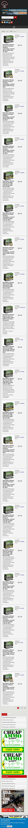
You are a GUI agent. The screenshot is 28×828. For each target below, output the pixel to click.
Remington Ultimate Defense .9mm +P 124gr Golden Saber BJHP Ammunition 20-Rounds (8, 317)
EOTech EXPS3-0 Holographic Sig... (9, 717)
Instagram (9, 22)
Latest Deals (4, 714)
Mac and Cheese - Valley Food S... (9, 727)
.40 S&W (22, 371)
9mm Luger (23, 307)
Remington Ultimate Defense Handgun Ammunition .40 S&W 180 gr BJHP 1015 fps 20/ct (8, 381)
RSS (2, 22)
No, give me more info (5, 824)
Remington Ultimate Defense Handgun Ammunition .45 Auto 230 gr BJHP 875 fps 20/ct (9, 349)
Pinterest (12, 22)
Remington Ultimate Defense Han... (9, 722)
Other (22, 339)
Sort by (3, 31)
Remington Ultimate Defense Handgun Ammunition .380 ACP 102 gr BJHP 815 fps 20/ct (8, 183)
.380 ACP (22, 172)
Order (11, 31)
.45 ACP (22, 36)
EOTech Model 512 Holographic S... (9, 724)
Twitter (7, 22)
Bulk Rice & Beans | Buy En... (8, 719)
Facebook (5, 22)
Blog (8, 714)
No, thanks (9, 826)
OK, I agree (3, 826)
